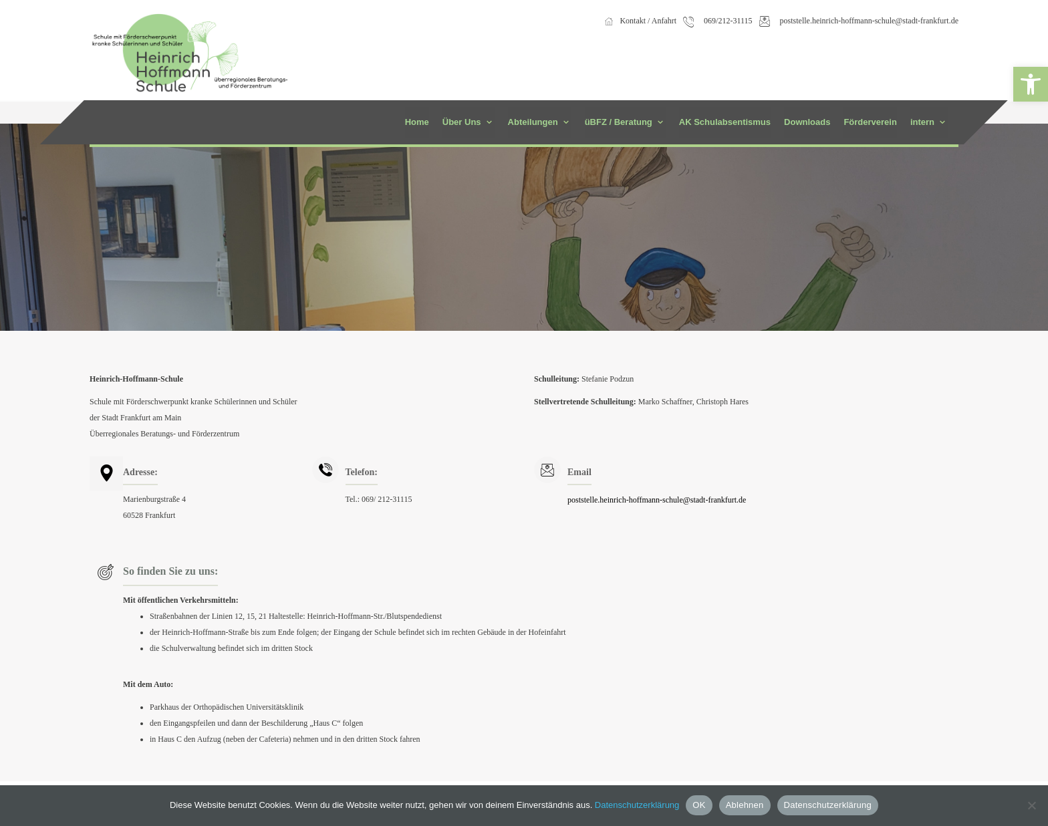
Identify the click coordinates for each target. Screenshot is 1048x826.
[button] (1030, 84)
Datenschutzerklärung (637, 805)
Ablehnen (745, 805)
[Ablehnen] (1031, 805)
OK (698, 805)
